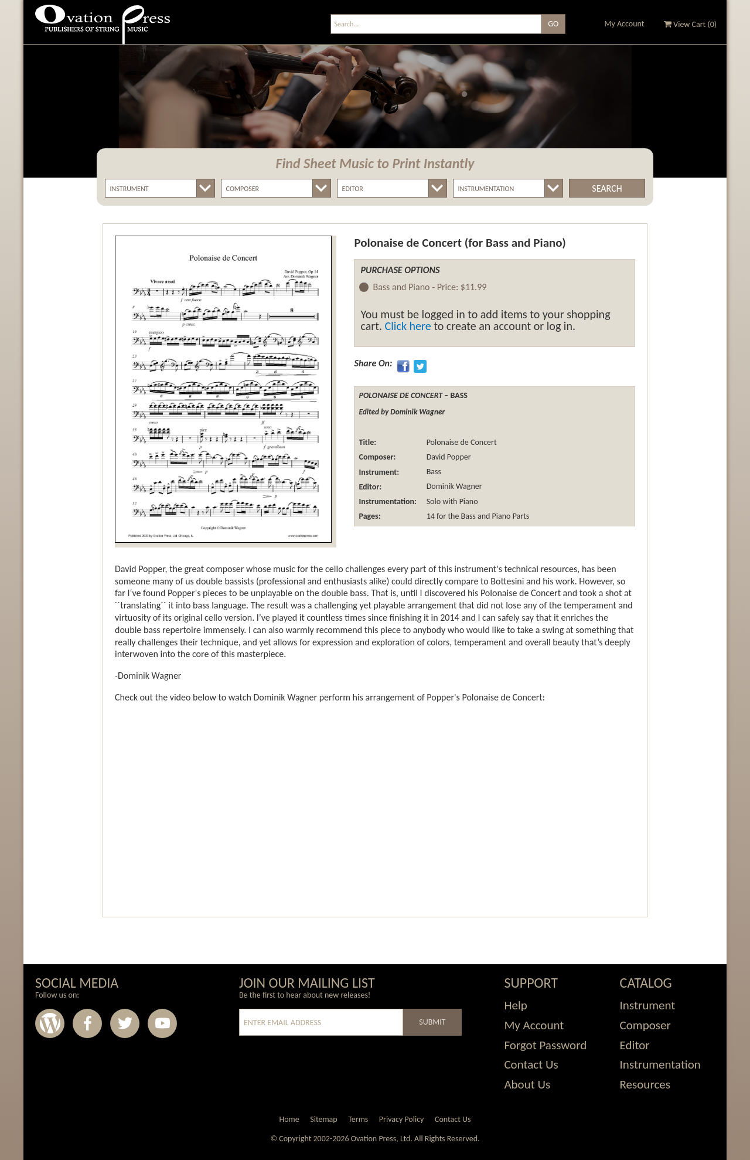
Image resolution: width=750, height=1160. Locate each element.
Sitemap (323, 1119)
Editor (635, 1045)
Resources (645, 1084)
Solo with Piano (451, 501)
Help (515, 1005)
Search (607, 188)
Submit (432, 1022)
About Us (527, 1084)
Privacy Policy (401, 1119)
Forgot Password (545, 1045)
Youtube (162, 1023)
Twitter (124, 1023)
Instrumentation (660, 1064)
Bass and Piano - (429, 287)
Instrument (648, 1005)
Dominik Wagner (453, 487)
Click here (408, 326)
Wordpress (49, 1023)
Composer (645, 1025)
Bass (432, 472)
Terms (358, 1119)
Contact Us (531, 1064)
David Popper (447, 457)
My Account (625, 24)
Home (289, 1119)
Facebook (87, 1023)
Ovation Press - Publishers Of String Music (102, 29)
